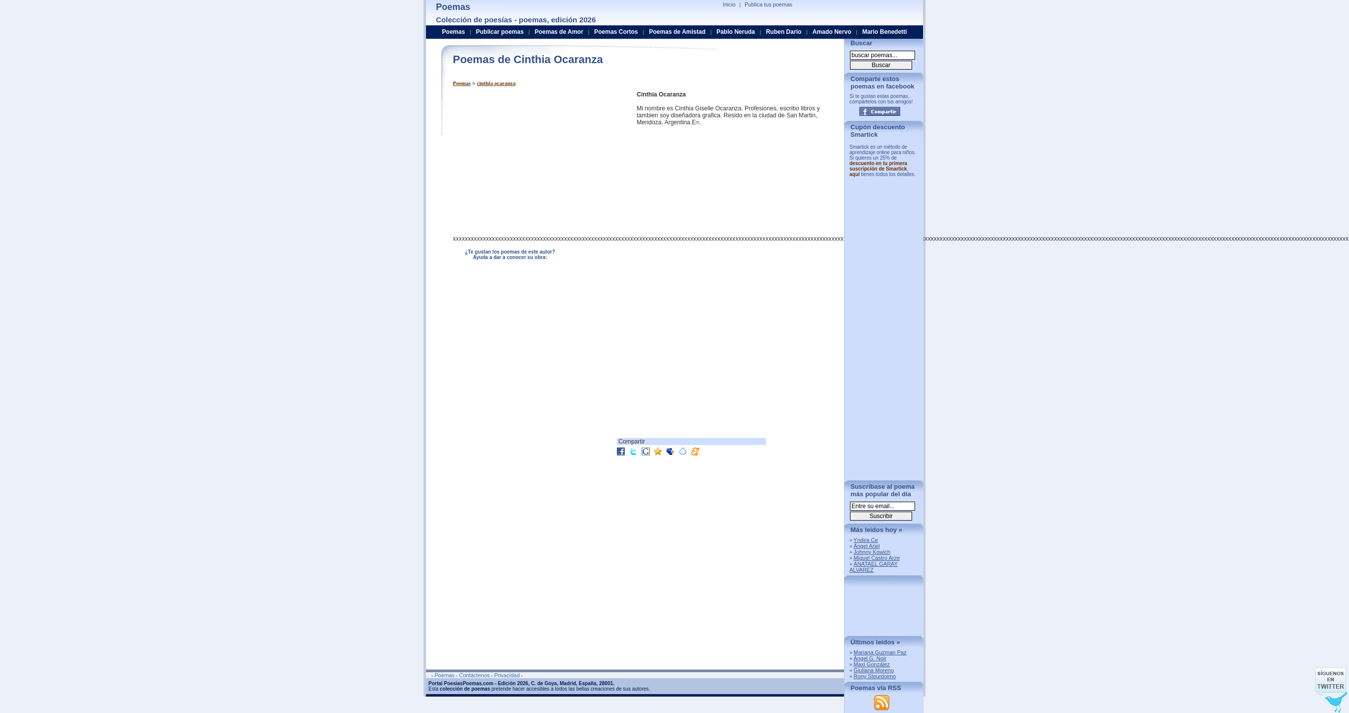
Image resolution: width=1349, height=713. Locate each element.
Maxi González (871, 664)
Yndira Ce (865, 540)
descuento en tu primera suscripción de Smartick (878, 166)
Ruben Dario (783, 31)
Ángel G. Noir (869, 658)
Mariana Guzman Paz (879, 652)
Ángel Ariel (866, 546)
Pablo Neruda (735, 31)
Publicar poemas (500, 31)
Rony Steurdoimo (874, 676)
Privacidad (506, 675)
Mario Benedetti (884, 31)
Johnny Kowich (871, 552)
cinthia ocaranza (496, 83)
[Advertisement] (536, 160)
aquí (854, 174)
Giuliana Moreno (873, 670)
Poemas (462, 83)
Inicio (729, 4)
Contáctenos (474, 675)
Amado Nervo (831, 31)
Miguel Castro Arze (876, 558)
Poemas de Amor (559, 31)
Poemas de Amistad (677, 31)
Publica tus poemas (768, 4)
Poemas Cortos (616, 31)
